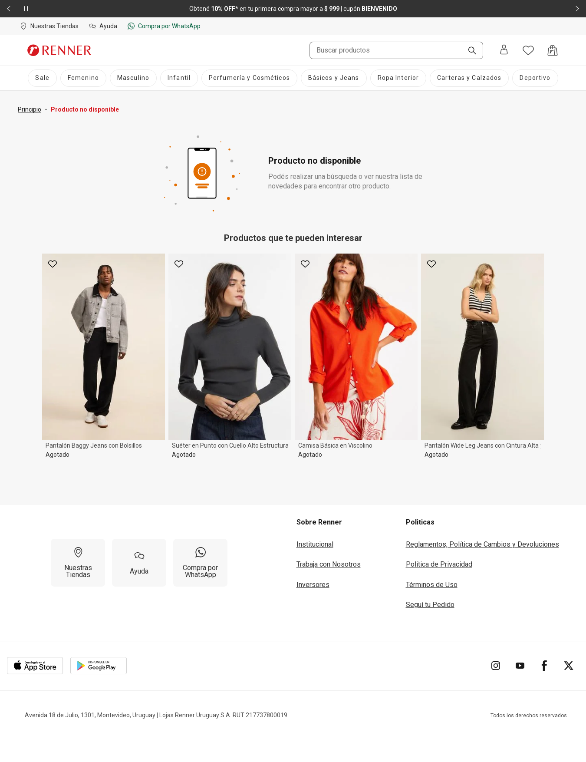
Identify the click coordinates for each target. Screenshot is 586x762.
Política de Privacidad (439, 564)
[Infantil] (179, 78)
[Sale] (42, 78)
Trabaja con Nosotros (328, 564)
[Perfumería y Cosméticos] (249, 78)
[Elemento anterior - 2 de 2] (8, 8)
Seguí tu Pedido (430, 604)
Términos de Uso (432, 585)
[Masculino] (133, 78)
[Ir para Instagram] (495, 665)
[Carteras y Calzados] (469, 78)
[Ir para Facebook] (544, 665)
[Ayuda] (139, 563)
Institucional (314, 544)
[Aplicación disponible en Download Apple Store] (35, 665)
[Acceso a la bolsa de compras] (552, 50)
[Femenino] (83, 78)
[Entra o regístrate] (504, 50)
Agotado (57, 454)
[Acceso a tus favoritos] (528, 50)
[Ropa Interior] (398, 78)
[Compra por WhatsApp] (200, 563)
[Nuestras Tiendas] (78, 563)
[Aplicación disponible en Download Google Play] (98, 665)
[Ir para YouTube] (520, 665)
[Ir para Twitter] (568, 665)
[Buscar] (468, 51)
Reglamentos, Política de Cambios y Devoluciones (482, 544)
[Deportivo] (535, 78)
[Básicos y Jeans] (334, 78)
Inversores (312, 585)
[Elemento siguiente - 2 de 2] (577, 8)
